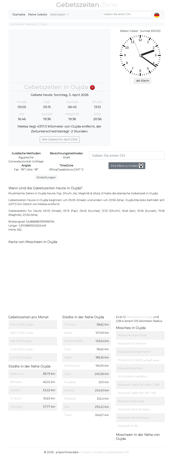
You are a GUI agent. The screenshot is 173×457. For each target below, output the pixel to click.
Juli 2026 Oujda (21, 357)
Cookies (98, 452)
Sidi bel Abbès (73, 341)
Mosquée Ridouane (131, 401)
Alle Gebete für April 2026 (59, 139)
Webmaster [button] (58, 14)
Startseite (18, 14)
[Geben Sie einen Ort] (127, 155)
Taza (67, 374)
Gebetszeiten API (117, 452)
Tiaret (68, 415)
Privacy (86, 452)
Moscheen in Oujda (139, 317)
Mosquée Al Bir (128, 425)
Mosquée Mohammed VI (134, 351)
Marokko (30, 24)
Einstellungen (46, 177)
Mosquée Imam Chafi (132, 335)
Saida (67, 357)
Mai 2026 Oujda (20, 341)
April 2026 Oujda (21, 332)
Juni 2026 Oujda (21, 349)
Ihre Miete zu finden (127, 165)
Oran (67, 349)
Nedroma (16, 373)
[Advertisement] (59, 57)
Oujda (43, 24)
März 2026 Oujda (22, 324)
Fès (66, 406)
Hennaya (16, 406)
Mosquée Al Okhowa (132, 343)
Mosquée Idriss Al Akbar (134, 409)
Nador (68, 332)
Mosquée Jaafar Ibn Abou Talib (139, 384)
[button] (157, 12)
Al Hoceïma (71, 365)
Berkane (16, 382)
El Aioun (16, 398)
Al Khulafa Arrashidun (132, 376)
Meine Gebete (37, 14)
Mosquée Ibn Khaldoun (134, 417)
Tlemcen (70, 324)
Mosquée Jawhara (130, 368)
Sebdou (15, 390)
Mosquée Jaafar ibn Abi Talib (137, 393)
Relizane (70, 398)
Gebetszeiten (77, 5)
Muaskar (70, 382)
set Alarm (142, 80)
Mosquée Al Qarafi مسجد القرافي (138, 360)
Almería (69, 390)
